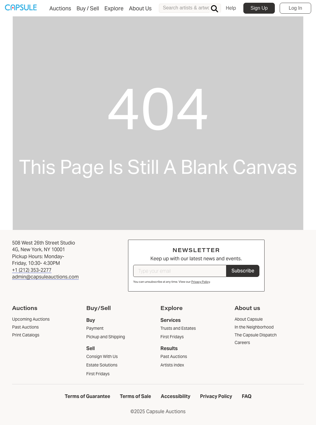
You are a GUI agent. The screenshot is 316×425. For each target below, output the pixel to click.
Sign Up (259, 8)
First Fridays (98, 373)
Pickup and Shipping (105, 336)
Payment (95, 328)
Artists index (172, 365)
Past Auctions (173, 356)
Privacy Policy (200, 282)
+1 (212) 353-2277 (31, 270)
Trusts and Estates (178, 328)
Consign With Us (102, 356)
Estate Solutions (101, 365)
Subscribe (243, 271)
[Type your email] (179, 271)
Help (231, 8)
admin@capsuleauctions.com (45, 277)
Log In (295, 8)
